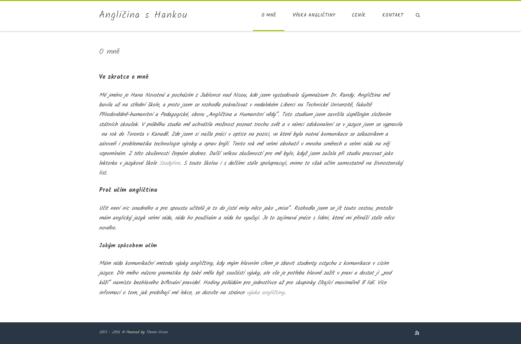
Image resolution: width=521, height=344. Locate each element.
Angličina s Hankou (143, 15)
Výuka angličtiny (314, 15)
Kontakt (392, 15)
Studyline (169, 163)
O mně (268, 15)
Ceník (359, 15)
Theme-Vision (156, 332)
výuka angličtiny (265, 292)
